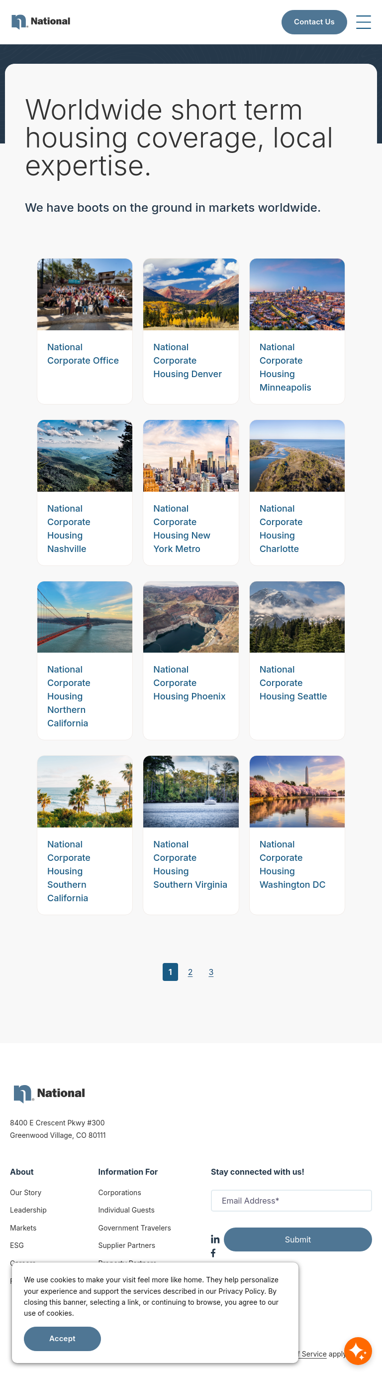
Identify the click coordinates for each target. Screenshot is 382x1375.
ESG (17, 1245)
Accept (62, 1338)
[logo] (49, 1094)
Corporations (119, 1192)
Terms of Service (299, 1354)
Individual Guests (126, 1210)
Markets (23, 1228)
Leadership (28, 1210)
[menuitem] (41, 22)
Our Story (25, 1192)
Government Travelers (134, 1228)
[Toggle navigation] (363, 21)
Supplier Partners (127, 1245)
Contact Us (314, 21)
